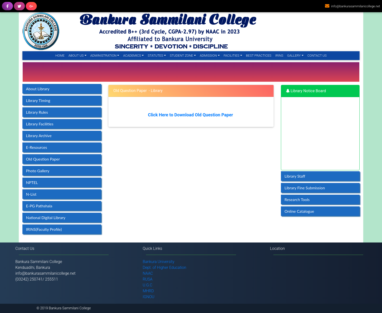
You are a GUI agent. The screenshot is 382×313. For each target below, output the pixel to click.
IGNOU (148, 296)
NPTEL (32, 182)
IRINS (279, 55)
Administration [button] (103, 55)
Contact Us (317, 55)
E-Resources (36, 147)
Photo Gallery (37, 170)
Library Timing (38, 100)
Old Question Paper (43, 159)
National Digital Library (46, 217)
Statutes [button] (155, 55)
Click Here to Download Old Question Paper (190, 114)
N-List (31, 194)
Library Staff (295, 176)
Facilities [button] (231, 55)
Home (61, 55)
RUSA (148, 279)
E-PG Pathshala (39, 205)
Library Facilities (40, 123)
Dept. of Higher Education (164, 267)
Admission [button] (208, 55)
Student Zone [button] (181, 55)
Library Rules (37, 112)
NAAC (148, 273)
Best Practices (258, 55)
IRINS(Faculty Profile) (44, 229)
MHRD (148, 291)
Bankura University (158, 261)
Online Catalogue (299, 211)
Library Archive (39, 135)
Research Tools (297, 199)
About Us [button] (76, 55)
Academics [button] (132, 55)
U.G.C (148, 285)
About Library (37, 88)
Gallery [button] (294, 55)
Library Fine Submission (305, 187)
